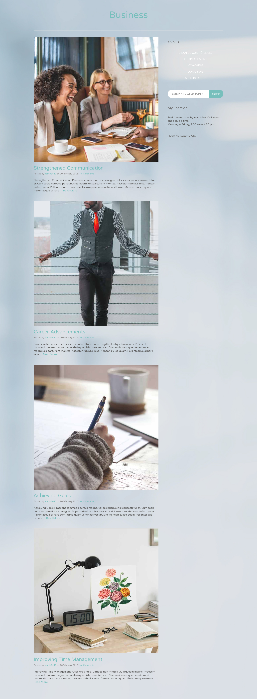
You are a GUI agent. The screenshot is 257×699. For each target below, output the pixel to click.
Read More (70, 190)
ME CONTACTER (195, 78)
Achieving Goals (52, 496)
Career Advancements (59, 332)
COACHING (195, 65)
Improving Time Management (68, 659)
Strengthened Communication (69, 168)
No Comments (87, 173)
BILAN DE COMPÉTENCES (196, 53)
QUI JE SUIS (195, 71)
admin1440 (50, 173)
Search (216, 93)
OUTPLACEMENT (195, 59)
